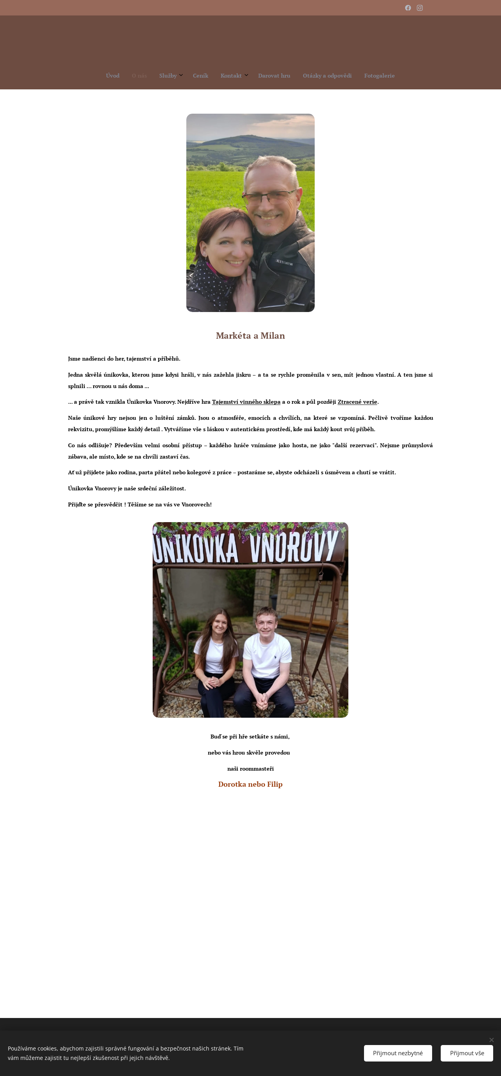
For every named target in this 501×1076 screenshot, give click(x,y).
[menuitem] (206, 75)
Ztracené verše (357, 401)
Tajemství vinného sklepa (246, 401)
